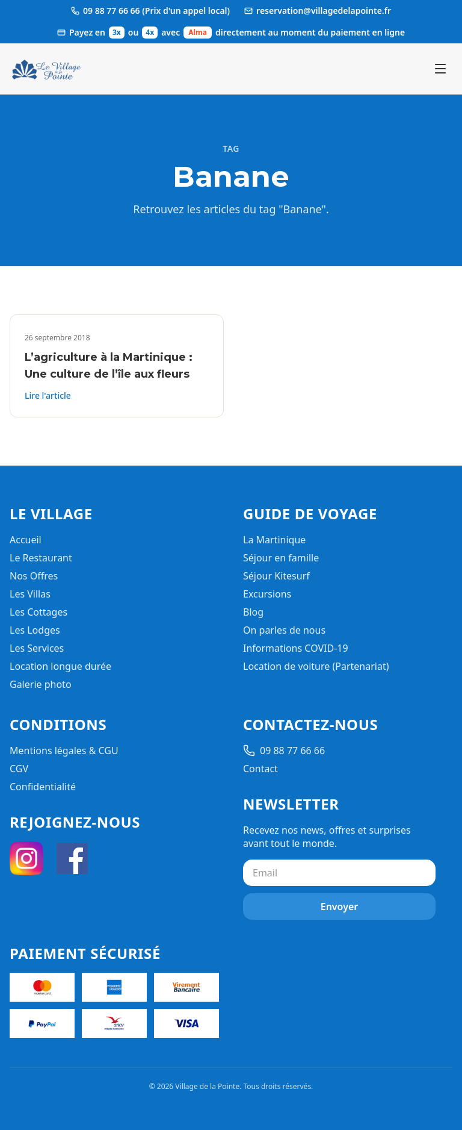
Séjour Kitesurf (276, 575)
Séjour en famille (281, 557)
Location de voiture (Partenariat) (316, 666)
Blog (253, 612)
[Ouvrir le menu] (440, 69)
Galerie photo (41, 684)
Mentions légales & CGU (64, 750)
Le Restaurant (41, 557)
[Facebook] (72, 858)
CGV (19, 768)
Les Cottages (38, 612)
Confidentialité (43, 786)
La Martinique (274, 539)
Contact (260, 768)
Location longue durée (60, 666)
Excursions (267, 594)
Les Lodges (35, 630)
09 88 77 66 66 (284, 750)
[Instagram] (26, 858)
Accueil (26, 539)
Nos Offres (34, 575)
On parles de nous (284, 630)
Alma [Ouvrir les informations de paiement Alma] (197, 32)
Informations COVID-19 (295, 648)
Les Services (37, 648)
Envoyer (340, 906)
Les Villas (30, 594)
